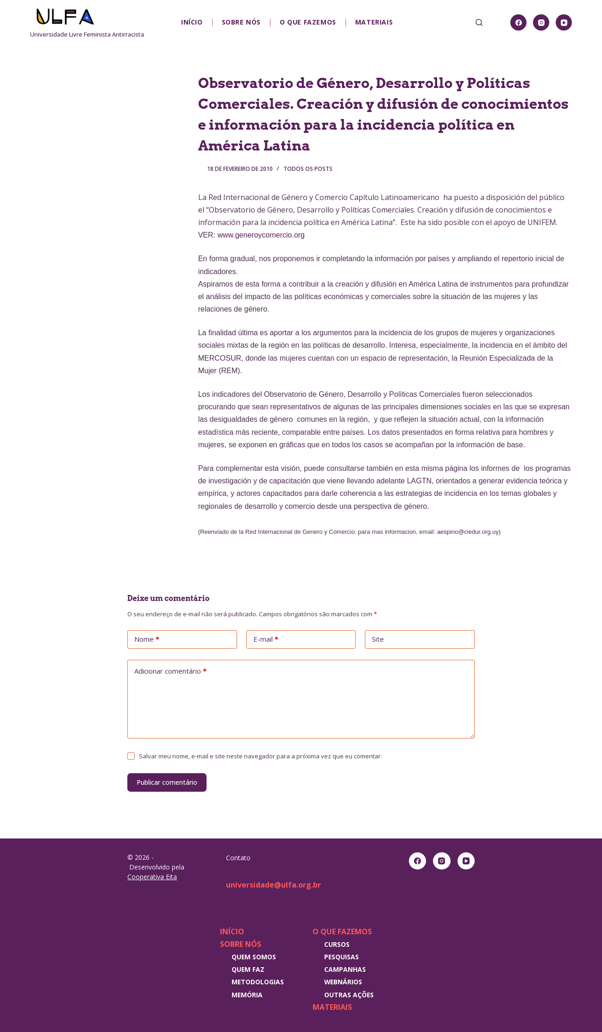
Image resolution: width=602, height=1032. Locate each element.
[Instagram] (541, 22)
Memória (247, 994)
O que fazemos (308, 22)
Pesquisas (341, 956)
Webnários (343, 981)
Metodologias (258, 981)
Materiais (374, 22)
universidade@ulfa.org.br (273, 885)
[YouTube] (564, 22)
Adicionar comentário (170, 671)
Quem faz (248, 969)
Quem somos (254, 956)
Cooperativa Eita (152, 876)
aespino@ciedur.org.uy (468, 531)
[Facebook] (518, 22)
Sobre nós (241, 22)
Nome (146, 639)
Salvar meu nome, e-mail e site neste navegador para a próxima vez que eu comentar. (260, 756)
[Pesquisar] (479, 22)
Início (192, 22)
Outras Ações (349, 994)
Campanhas (345, 969)
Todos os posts (307, 169)
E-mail (265, 639)
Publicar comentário (167, 782)
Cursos (337, 944)
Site (378, 639)
